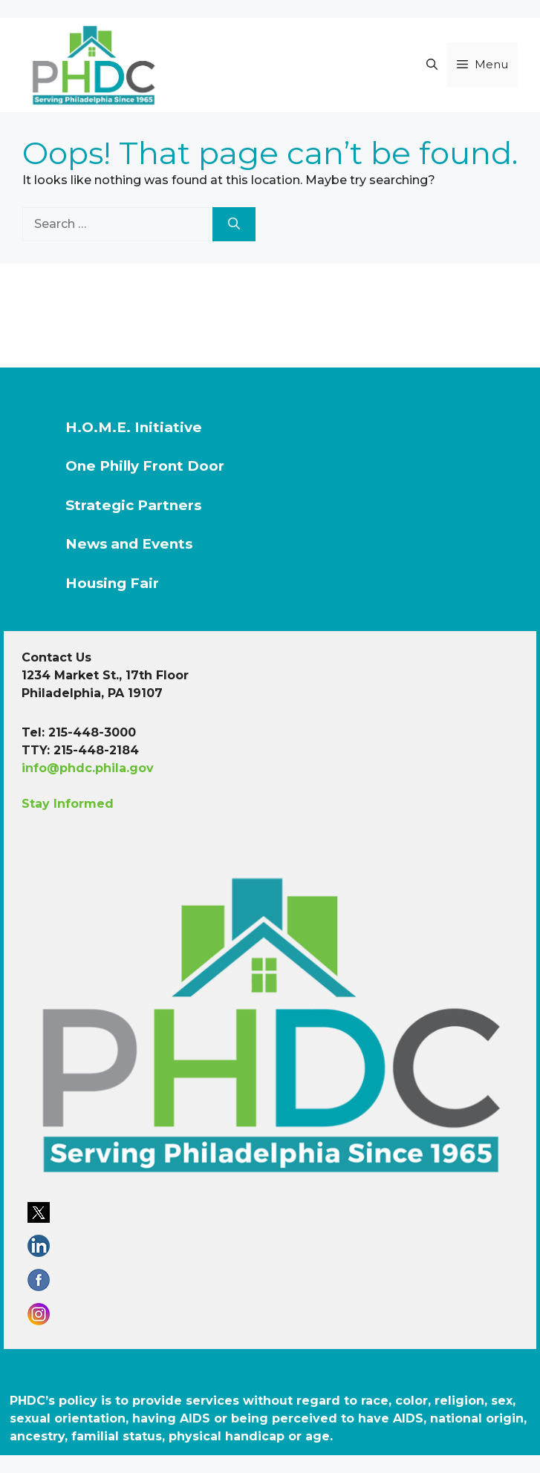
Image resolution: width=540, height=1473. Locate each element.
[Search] (234, 224)
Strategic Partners (133, 505)
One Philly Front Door (144, 465)
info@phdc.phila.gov (88, 768)
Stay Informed (68, 804)
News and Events (128, 543)
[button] (432, 64)
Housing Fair (112, 583)
